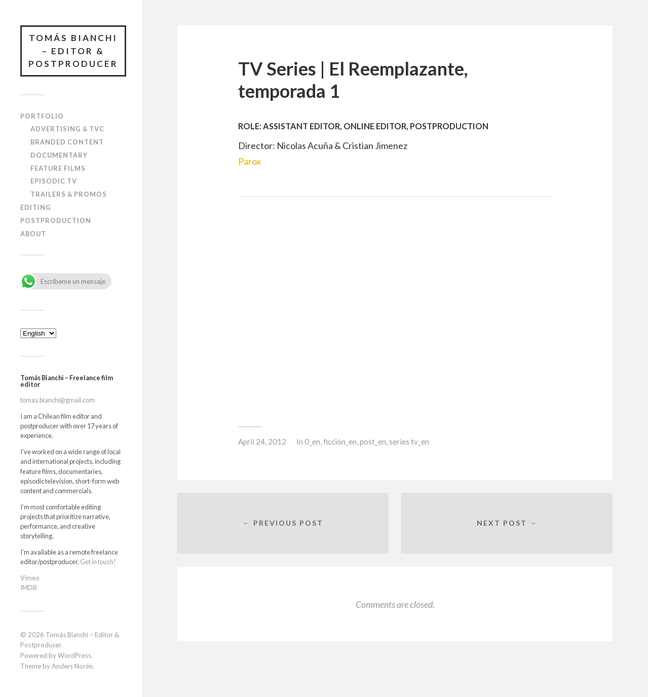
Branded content (67, 142)
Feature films (58, 168)
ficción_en (340, 441)
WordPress (74, 655)
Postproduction (55, 220)
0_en (312, 441)
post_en (373, 441)
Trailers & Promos (68, 194)
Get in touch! (98, 562)
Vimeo (29, 578)
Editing (35, 207)
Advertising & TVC (67, 129)
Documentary (59, 155)
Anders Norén (72, 666)
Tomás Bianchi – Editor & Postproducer (73, 50)
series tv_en (409, 441)
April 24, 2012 (262, 441)
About (33, 234)
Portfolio (42, 116)
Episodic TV (53, 181)
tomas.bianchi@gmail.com (57, 400)
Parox (249, 161)
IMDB (28, 587)
